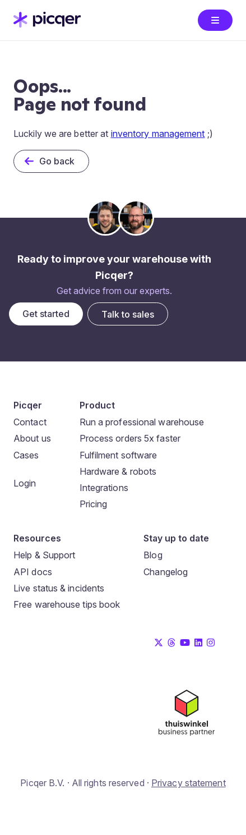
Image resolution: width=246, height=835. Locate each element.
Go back (57, 161)
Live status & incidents (58, 588)
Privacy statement (188, 782)
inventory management (158, 133)
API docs (32, 571)
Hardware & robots (118, 471)
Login (24, 483)
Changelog (165, 571)
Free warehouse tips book (66, 604)
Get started (45, 313)
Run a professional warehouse (142, 422)
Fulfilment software (118, 455)
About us (32, 438)
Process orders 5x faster (130, 438)
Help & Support (44, 555)
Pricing (94, 504)
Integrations (104, 487)
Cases (26, 455)
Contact (30, 422)
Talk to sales (127, 314)
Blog (152, 555)
